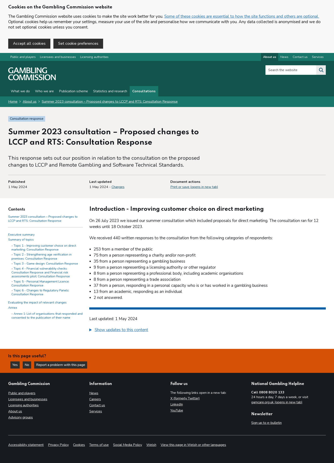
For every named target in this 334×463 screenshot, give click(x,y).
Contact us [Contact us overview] (300, 57)
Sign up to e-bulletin (266, 422)
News (93, 393)
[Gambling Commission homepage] (32, 79)
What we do (20, 91)
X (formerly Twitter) (185, 398)
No (28, 364)
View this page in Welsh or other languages (193, 444)
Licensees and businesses (58, 57)
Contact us (97, 405)
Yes (16, 364)
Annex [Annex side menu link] (12, 308)
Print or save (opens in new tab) (194, 187)
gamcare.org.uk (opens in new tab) (276, 402)
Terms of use (99, 444)
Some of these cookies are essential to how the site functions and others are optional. (241, 16)
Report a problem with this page (60, 364)
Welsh (151, 444)
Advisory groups (20, 417)
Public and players (23, 57)
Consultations (144, 91)
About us (30, 101)
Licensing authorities (94, 57)
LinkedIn (176, 404)
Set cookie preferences (78, 43)
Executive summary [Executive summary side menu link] (21, 235)
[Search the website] (321, 70)
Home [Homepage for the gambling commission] (13, 101)
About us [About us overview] (269, 57)
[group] (207, 330)
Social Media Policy (127, 444)
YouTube (176, 410)
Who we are (44, 91)
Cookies (79, 444)
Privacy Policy (58, 444)
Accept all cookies (29, 43)
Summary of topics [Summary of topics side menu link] (21, 240)
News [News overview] (284, 57)
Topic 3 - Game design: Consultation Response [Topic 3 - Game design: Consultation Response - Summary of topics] (46, 264)
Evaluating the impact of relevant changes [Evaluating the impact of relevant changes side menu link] (37, 302)
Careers (95, 399)
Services (95, 411)
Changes (118, 187)
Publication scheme (73, 91)
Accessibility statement (26, 444)
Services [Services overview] (318, 57)
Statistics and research (110, 91)
